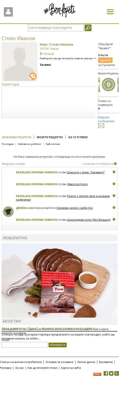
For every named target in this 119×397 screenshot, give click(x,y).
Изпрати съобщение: (106, 121)
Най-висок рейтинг (29, 144)
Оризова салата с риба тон (74, 208)
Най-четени (53, 144)
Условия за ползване (59, 362)
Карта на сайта (71, 368)
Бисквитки (106, 362)
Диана (21, 208)
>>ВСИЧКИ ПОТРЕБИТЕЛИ (98, 164)
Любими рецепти (16, 137)
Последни (8, 144)
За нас (19, 368)
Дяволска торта (77, 184)
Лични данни (86, 362)
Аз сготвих (78, 137)
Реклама (5, 368)
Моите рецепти (50, 137)
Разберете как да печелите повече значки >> (68, 58)
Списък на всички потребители (21, 362)
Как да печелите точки (42, 368)
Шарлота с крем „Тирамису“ (86, 172)
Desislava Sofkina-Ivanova (36, 172)
